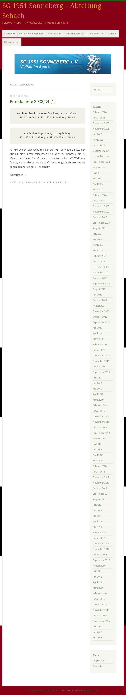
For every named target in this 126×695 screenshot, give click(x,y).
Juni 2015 (97, 632)
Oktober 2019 (100, 366)
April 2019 (98, 394)
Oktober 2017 (100, 488)
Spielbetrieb (97, 33)
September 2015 (101, 621)
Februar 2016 (100, 593)
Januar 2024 (99, 200)
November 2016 (101, 549)
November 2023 (101, 211)
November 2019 (101, 361)
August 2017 (99, 499)
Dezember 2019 (101, 355)
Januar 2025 (99, 145)
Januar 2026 (99, 117)
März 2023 (98, 250)
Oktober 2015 (100, 615)
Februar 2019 (100, 405)
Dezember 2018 (101, 416)
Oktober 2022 (100, 278)
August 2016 (99, 565)
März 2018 (98, 460)
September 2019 (101, 372)
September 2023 (101, 222)
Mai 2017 (97, 515)
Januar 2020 (99, 350)
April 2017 (98, 521)
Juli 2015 (97, 626)
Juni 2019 (97, 383)
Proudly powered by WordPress (42, 690)
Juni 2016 (97, 576)
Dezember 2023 (101, 206)
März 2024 (98, 189)
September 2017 (101, 493)
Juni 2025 (97, 134)
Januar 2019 (99, 410)
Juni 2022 (97, 294)
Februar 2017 (100, 532)
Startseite (10, 33)
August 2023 (99, 228)
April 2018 (98, 455)
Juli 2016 (97, 571)
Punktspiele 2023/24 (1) (33, 101)
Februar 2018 (100, 466)
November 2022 (101, 272)
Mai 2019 (97, 388)
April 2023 (98, 244)
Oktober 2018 (100, 427)
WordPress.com (90, 690)
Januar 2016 (99, 598)
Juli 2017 (97, 504)
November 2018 (101, 421)
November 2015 (101, 609)
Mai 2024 (97, 178)
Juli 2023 (97, 233)
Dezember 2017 (101, 477)
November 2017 (101, 482)
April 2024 (98, 184)
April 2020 (98, 333)
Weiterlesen (18, 174)
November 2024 (101, 156)
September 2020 (101, 322)
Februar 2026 (100, 112)
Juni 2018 (97, 449)
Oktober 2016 (100, 554)
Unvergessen (11, 42)
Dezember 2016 (101, 543)
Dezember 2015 (101, 604)
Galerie (112, 33)
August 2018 (99, 438)
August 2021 (99, 305)
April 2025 (98, 139)
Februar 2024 (100, 195)
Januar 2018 (99, 471)
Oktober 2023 (100, 217)
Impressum (54, 33)
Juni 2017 (97, 510)
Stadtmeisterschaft (75, 33)
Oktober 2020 (100, 316)
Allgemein (30, 182)
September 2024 (101, 161)
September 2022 (101, 283)
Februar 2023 (100, 255)
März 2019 (98, 399)
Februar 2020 (100, 344)
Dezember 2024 (101, 150)
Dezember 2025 (101, 123)
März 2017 (98, 527)
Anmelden (98, 666)
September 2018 (101, 432)
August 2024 (99, 167)
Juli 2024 (97, 173)
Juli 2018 (97, 444)
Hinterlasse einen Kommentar (52, 182)
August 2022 (99, 289)
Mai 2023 (97, 239)
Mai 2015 (97, 637)
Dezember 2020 (101, 311)
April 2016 (98, 582)
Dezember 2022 (101, 267)
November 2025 (101, 128)
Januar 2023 (99, 261)
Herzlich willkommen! (31, 33)
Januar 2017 (99, 538)
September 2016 (101, 560)
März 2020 (98, 338)
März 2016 (98, 587)
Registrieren (99, 660)
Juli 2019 (97, 377)
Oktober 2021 (100, 300)
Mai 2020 (97, 327)
